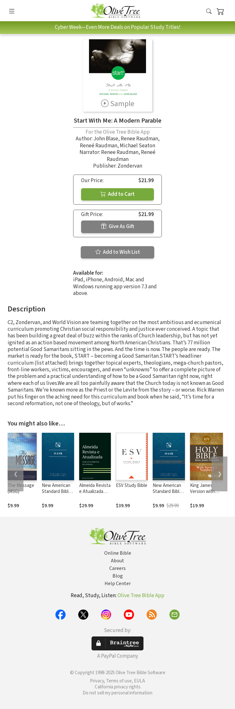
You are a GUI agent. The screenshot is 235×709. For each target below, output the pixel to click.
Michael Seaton (137, 146)
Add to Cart (117, 194)
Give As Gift (117, 226)
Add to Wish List (117, 252)
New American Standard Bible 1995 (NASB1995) (56, 494)
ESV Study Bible (131, 485)
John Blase (105, 139)
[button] (209, 12)
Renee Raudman (139, 139)
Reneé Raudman (98, 146)
